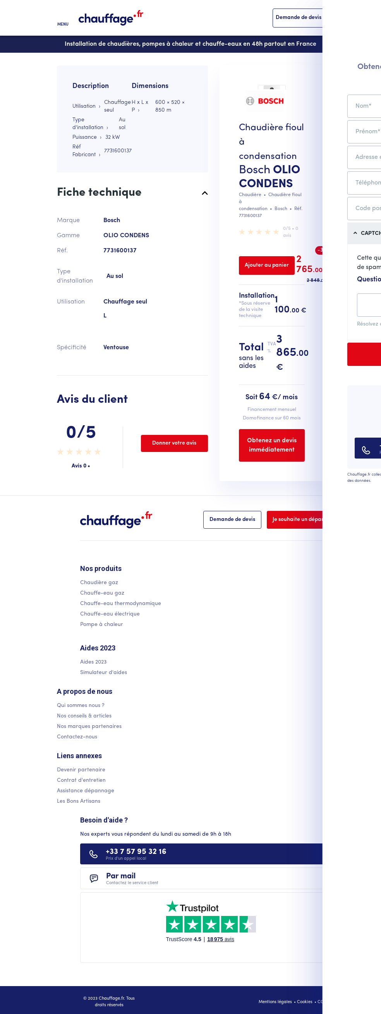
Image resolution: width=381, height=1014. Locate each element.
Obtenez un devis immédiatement (272, 445)
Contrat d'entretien (81, 780)
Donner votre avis (174, 443)
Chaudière (250, 195)
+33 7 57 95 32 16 (136, 854)
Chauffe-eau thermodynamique (120, 604)
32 (108, 137)
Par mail (132, 879)
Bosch (254, 170)
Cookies (304, 1002)
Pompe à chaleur (101, 625)
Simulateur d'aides (103, 673)
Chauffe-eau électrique (110, 614)
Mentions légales (275, 1002)
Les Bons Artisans (78, 801)
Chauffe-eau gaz (102, 593)
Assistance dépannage (85, 791)
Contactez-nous (77, 737)
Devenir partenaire (81, 770)
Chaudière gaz (99, 583)
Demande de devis (298, 18)
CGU (322, 1002)
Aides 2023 (93, 662)
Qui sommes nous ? (81, 706)
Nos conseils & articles (84, 716)
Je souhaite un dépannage (305, 520)
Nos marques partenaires (89, 726)
